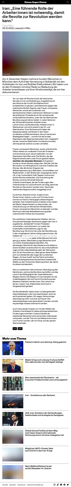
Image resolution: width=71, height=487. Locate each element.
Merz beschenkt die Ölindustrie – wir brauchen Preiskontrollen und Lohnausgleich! (46, 378)
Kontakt (5, 485)
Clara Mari (7, 25)
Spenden (12, 485)
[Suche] (68, 2)
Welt (20, 329)
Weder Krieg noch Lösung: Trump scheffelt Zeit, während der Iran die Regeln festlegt (44, 361)
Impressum (21, 485)
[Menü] (3, 2)
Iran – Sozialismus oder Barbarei (40, 395)
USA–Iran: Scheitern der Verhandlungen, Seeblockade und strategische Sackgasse (44, 414)
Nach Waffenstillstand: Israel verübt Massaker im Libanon (38, 467)
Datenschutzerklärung (35, 485)
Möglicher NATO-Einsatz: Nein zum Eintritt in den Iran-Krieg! (39, 449)
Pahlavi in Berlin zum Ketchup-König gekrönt (45, 342)
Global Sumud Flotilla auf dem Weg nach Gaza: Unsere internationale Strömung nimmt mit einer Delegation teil (44, 432)
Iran (14, 329)
